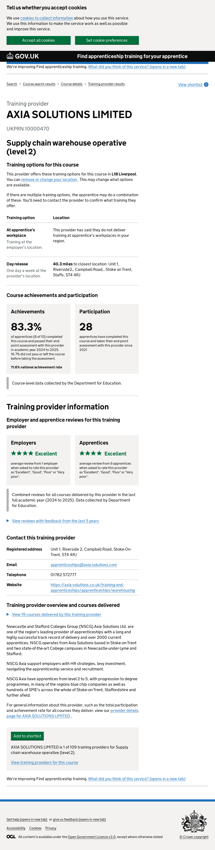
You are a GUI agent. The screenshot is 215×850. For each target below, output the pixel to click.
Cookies (35, 828)
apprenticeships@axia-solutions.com (84, 564)
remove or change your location (49, 179)
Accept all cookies (38, 40)
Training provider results (106, 84)
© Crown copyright (193, 837)
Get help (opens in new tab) (27, 819)
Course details (71, 84)
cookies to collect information (46, 18)
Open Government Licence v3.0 (92, 837)
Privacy (50, 828)
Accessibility (16, 828)
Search (12, 84)
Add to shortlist (27, 735)
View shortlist (193, 84)
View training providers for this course (44, 762)
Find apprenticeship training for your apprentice (132, 56)
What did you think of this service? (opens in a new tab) (136, 66)
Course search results (39, 84)
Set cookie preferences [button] (107, 40)
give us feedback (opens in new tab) (79, 819)
